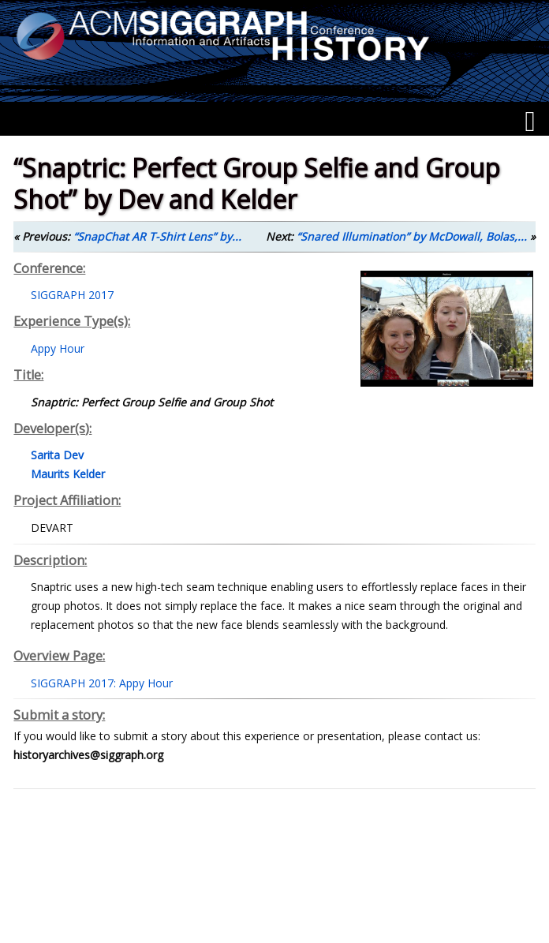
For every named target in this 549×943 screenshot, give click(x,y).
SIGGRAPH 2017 (72, 294)
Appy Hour (57, 348)
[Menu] (530, 121)
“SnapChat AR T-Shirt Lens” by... (157, 236)
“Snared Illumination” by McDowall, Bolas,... (412, 236)
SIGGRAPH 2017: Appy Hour (102, 682)
